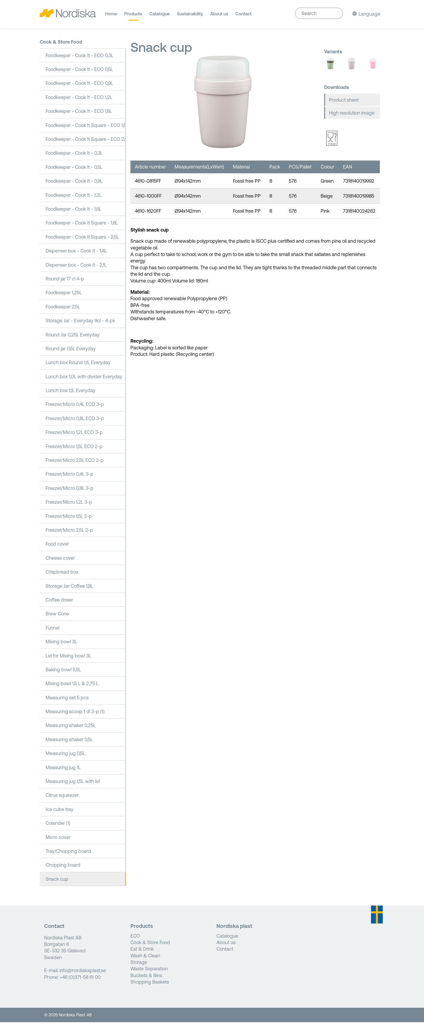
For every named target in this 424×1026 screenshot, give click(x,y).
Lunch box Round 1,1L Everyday (78, 366)
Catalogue (159, 16)
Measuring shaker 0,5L (69, 743)
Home (111, 16)
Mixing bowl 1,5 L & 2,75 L (72, 687)
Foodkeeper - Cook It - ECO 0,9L (79, 87)
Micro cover (58, 840)
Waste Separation (149, 972)
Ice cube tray (59, 812)
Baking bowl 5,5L (63, 673)
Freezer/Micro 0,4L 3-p (69, 477)
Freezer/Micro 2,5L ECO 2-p (75, 464)
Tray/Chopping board (68, 855)
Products (133, 16)
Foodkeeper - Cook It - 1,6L (73, 212)
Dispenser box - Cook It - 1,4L (76, 254)
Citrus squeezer (62, 799)
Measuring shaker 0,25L (71, 729)
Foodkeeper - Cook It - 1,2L (74, 198)
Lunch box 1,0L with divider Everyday (84, 380)
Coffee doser (59, 603)
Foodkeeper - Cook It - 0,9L (74, 184)
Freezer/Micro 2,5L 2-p (69, 533)
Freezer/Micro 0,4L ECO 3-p (75, 408)
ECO (135, 939)
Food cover (57, 547)
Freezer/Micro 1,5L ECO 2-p (74, 449)
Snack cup (57, 882)
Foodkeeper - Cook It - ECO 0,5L (79, 73)
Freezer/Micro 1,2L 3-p (69, 505)
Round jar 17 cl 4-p (65, 282)
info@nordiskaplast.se (82, 974)
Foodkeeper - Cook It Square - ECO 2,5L (86, 143)
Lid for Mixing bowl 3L (68, 659)
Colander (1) (58, 827)
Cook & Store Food (61, 45)
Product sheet (344, 103)
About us (219, 16)
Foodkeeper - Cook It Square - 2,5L (82, 240)
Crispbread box (62, 575)
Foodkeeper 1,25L (64, 296)
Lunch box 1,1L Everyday (70, 394)
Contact (243, 16)
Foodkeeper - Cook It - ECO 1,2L (79, 101)
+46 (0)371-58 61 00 (80, 981)
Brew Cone (57, 617)
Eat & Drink (142, 952)
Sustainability (190, 16)
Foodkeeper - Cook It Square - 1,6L (82, 226)
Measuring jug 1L (63, 771)
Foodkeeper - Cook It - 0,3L (74, 156)
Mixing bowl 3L (61, 645)
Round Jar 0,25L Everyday (73, 338)
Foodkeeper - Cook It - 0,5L (74, 171)
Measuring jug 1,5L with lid (73, 785)
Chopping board (63, 868)
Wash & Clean (145, 959)
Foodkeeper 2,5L (63, 310)
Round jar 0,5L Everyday (71, 352)
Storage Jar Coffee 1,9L (69, 589)
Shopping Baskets (149, 985)
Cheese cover (60, 561)
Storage (138, 966)
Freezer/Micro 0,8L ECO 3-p (75, 422)
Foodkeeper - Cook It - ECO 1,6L (79, 115)
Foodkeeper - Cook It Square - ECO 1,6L (86, 128)
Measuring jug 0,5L (65, 757)
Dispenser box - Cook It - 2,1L (76, 268)
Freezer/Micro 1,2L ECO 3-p (74, 436)
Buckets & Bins (146, 979)
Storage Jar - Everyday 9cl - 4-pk (80, 324)
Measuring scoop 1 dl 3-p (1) (75, 715)
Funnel (52, 631)
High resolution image (352, 116)
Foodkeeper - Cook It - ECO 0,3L (79, 59)
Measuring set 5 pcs (67, 701)
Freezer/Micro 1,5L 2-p (69, 519)
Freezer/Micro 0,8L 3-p (69, 492)
